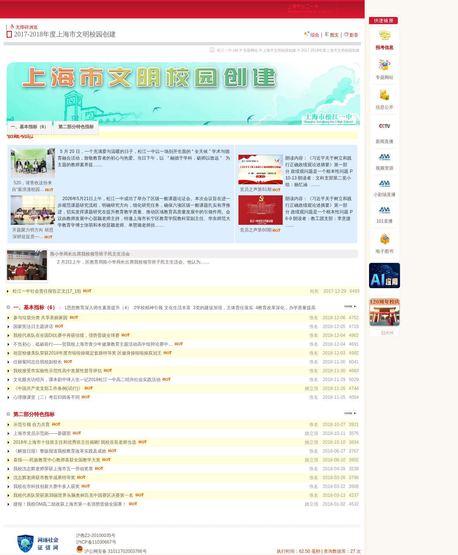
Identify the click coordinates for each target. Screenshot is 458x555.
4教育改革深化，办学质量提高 (286, 307)
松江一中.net (227, 50)
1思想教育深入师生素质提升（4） (97, 307)
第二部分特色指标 (76, 126)
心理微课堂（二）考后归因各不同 (51, 397)
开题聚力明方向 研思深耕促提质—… (33, 230)
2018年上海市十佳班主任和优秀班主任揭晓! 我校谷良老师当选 (80, 442)
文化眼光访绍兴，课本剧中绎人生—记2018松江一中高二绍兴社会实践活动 (92, 379)
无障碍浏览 (27, 27)
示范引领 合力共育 (37, 424)
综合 (311, 35)
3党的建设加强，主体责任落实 (223, 307)
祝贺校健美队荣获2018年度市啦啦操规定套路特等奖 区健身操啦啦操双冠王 (92, 353)
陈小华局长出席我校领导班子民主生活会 (90, 253)
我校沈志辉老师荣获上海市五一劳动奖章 (58, 468)
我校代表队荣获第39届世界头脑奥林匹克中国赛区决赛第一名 (78, 495)
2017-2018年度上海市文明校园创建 (330, 50)
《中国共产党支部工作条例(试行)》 (53, 388)
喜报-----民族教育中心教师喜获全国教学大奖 (62, 459)
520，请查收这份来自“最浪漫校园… (33, 183)
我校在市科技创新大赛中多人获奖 (51, 486)
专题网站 (250, 50)
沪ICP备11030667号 (96, 542)
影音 (351, 35)
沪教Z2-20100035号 (96, 535)
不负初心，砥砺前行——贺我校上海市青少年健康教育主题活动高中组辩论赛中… (98, 344)
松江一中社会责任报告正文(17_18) (52, 291)
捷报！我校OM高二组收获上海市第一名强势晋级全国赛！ (75, 504)
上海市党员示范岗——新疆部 (47, 433)
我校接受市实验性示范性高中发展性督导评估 (63, 370)
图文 (331, 35)
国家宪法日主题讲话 (38, 326)
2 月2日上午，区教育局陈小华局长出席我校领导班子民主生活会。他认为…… (129, 262)
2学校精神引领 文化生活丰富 (162, 307)
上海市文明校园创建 (279, 50)
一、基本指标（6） (30, 126)
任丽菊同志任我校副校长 (43, 361)
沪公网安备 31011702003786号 (111, 551)
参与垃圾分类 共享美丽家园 (46, 317)
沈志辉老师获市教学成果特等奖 (49, 477)
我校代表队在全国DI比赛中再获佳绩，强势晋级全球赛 (71, 335)
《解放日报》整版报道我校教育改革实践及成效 (65, 451)
